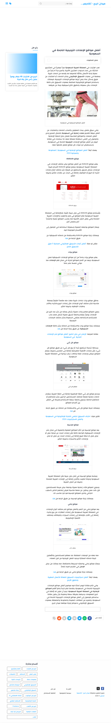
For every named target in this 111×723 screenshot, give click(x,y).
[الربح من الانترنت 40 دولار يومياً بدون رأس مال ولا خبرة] (21, 63)
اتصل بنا (68, 689)
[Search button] (41, 4)
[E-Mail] (72, 619)
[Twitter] (78, 619)
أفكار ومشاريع (15, 669)
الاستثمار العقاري (15, 701)
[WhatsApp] (84, 619)
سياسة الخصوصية (65, 693)
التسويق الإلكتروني (30, 685)
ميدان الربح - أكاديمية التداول (93, 3)
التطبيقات (12, 674)
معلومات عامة (31, 680)
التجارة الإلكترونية (30, 701)
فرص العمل (32, 674)
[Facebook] (89, 619)
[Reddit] (54, 619)
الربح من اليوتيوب (30, 696)
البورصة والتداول (14, 685)
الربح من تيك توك (15, 712)
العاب (34, 717)
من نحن (53, 689)
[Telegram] (66, 619)
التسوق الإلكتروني (30, 691)
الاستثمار (22, 674)
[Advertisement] (55, 27)
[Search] (55, 4)
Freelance (16, 707)
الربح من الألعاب (31, 707)
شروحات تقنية (16, 680)
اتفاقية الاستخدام (50, 693)
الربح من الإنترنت (31, 669)
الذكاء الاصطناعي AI (15, 696)
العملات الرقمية (31, 712)
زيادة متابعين (15, 691)
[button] (10, 3)
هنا (66, 238)
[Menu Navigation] (7, 4)
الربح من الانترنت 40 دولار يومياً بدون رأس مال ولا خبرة (23, 77)
